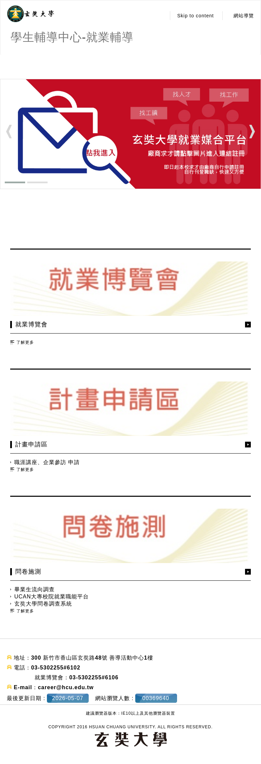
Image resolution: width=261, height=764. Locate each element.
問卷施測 (28, 571)
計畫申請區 (31, 444)
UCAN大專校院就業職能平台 (51, 596)
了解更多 (25, 342)
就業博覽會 (31, 324)
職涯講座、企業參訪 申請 (47, 462)
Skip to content (195, 15)
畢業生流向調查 (34, 589)
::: (159, 15)
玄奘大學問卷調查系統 (43, 604)
